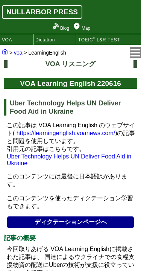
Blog (64, 28)
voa (18, 53)
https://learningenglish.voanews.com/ (66, 133)
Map (86, 28)
